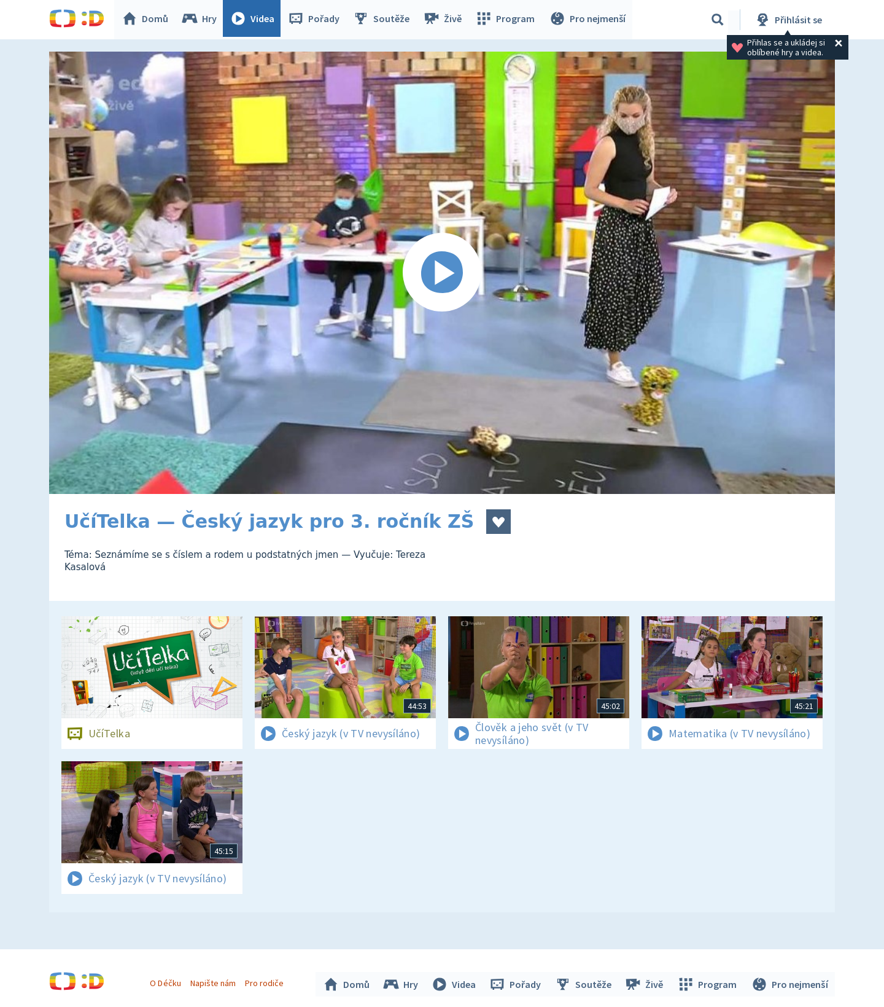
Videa (255, 19)
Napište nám (214, 981)
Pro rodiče (266, 981)
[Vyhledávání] (718, 19)
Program (507, 19)
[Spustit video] (442, 273)
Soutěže (384, 19)
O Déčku (167, 981)
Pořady (316, 19)
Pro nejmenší (588, 19)
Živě (445, 19)
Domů (148, 19)
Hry (202, 19)
